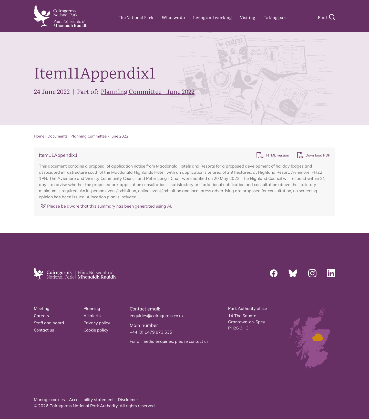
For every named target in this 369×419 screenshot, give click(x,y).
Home (39, 136)
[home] (60, 15)
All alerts (92, 315)
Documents (57, 136)
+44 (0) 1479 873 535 (151, 332)
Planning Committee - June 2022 (147, 91)
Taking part (275, 17)
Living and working (212, 17)
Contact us (44, 330)
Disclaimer (128, 399)
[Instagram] (312, 273)
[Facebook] (274, 273)
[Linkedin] (331, 273)
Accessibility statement (91, 399)
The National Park (135, 17)
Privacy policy (97, 322)
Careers (41, 315)
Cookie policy (96, 330)
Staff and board (49, 322)
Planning (92, 308)
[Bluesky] (293, 273)
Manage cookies (49, 399)
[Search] (326, 17)
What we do (173, 17)
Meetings (43, 308)
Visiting (247, 17)
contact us (199, 341)
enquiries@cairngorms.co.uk (156, 315)
